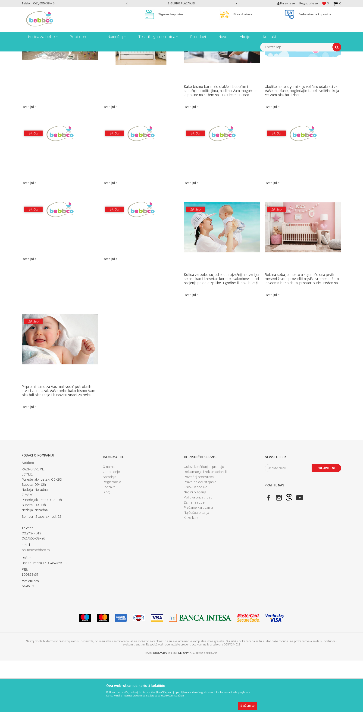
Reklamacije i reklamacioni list (207, 523)
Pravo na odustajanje (200, 533)
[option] (181, 3)
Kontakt (109, 538)
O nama (109, 518)
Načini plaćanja (195, 544)
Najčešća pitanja (196, 564)
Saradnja (109, 528)
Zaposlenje (111, 523)
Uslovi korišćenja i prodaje (204, 518)
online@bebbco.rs (36, 601)
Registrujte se (308, 3)
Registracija (112, 533)
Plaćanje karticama (198, 559)
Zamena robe (194, 554)
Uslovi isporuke (195, 538)
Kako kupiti (192, 569)
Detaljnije (29, 158)
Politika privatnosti (198, 549)
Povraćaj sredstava (199, 528)
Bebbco (26, 55)
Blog (106, 544)
